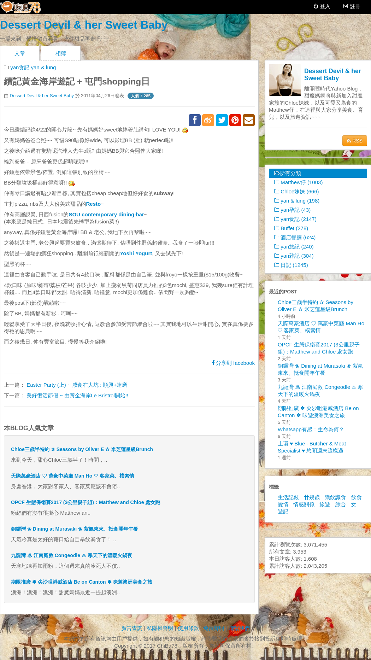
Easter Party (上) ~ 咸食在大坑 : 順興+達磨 (76, 385)
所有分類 (287, 173)
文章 (19, 53)
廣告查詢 (131, 628)
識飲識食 (335, 497)
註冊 (354, 6)
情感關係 (303, 504)
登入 (322, 6)
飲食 (356, 497)
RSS (355, 141)
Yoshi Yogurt (136, 253)
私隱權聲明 (160, 628)
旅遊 (324, 504)
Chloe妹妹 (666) (296, 191)
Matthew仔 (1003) (298, 182)
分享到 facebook (233, 363)
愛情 (283, 504)
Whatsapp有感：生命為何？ (311, 429)
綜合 (340, 504)
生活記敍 (288, 497)
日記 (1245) (291, 265)
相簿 (60, 53)
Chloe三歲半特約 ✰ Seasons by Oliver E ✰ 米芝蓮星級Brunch (82, 449)
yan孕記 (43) (292, 210)
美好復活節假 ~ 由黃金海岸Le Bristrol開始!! (76, 395)
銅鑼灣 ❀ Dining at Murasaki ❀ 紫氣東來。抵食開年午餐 (74, 529)
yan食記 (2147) (295, 219)
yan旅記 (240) (294, 247)
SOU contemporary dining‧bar (106, 214)
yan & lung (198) (296, 201)
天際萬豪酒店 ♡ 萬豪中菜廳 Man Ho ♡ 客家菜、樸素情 (72, 476)
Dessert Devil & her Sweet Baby (83, 24)
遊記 (283, 511)
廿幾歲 (312, 497)
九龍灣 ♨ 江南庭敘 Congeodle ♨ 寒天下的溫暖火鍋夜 (71, 555)
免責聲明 (213, 628)
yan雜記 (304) (294, 256)
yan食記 (19, 67)
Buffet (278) (291, 228)
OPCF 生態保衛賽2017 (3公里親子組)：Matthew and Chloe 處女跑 (85, 502)
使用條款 (188, 628)
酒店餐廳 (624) (295, 237)
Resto (93, 204)
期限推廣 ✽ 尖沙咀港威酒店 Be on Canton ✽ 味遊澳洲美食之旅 (81, 582)
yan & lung (43, 67)
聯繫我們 (239, 628)
